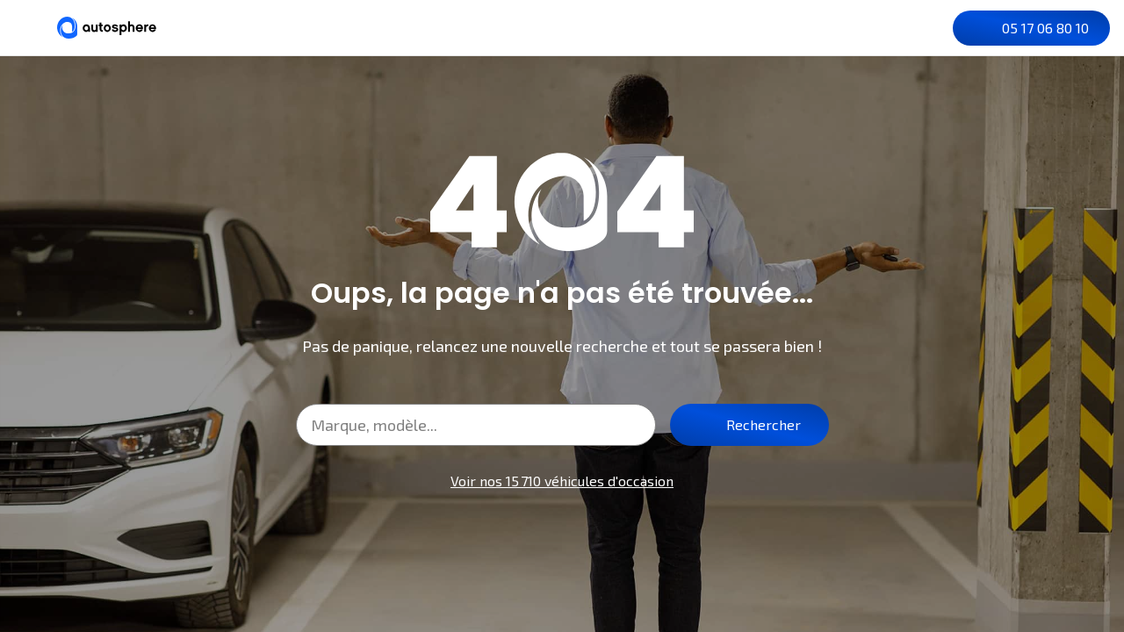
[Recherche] (861, 28)
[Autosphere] (107, 27)
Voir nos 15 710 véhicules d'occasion (562, 480)
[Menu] (28, 27)
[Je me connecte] (932, 28)
